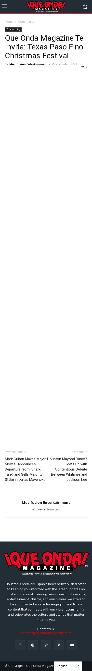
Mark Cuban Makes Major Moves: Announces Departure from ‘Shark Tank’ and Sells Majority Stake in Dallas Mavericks (25, 469)
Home (9, 22)
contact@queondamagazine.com (46, 633)
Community (26, 22)
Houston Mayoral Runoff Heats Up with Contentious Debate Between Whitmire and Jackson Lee (67, 469)
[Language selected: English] (68, 666)
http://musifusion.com (46, 509)
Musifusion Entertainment (28, 64)
